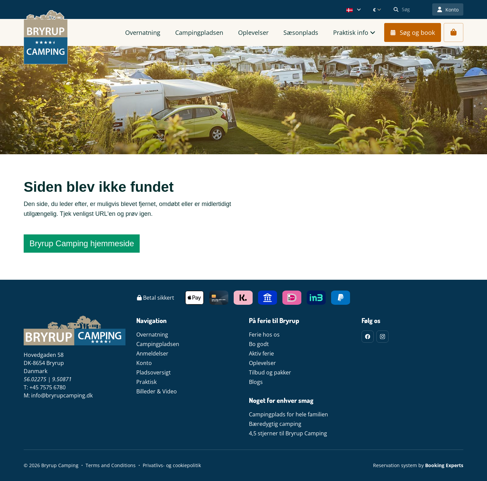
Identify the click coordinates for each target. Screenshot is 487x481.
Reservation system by (418, 465)
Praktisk (146, 382)
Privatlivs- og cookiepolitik (172, 465)
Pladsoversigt (153, 372)
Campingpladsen (157, 344)
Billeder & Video (156, 391)
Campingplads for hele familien (288, 414)
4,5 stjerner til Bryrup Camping (288, 433)
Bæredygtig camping (275, 424)
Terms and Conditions (111, 465)
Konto (144, 363)
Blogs (256, 382)
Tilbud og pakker (270, 372)
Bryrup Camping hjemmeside (81, 243)
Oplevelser (262, 363)
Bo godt (259, 344)
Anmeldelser (152, 353)
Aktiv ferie (261, 353)
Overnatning (152, 334)
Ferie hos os (264, 334)
